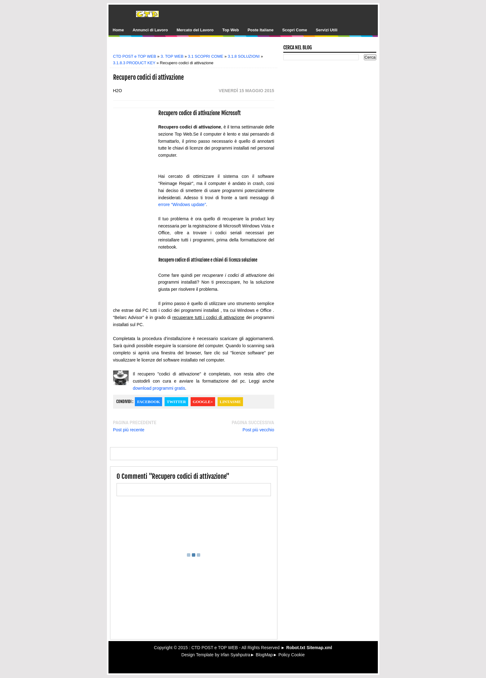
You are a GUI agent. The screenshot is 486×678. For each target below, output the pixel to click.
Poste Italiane (261, 30)
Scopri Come (294, 30)
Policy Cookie (291, 654)
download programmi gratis (159, 388)
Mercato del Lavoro (195, 30)
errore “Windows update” (182, 204)
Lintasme (230, 401)
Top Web (230, 30)
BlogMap (264, 654)
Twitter (176, 401)
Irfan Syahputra (235, 654)
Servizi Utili (327, 30)
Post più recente (128, 429)
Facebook (148, 401)
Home (118, 30)
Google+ (203, 401)
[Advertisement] (198, 47)
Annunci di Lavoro (150, 30)
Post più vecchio (258, 429)
